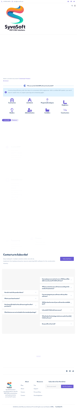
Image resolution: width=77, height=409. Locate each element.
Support (36, 389)
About (22, 389)
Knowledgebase (38, 395)
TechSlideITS (58, 407)
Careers (23, 392)
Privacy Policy (37, 392)
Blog (22, 385)
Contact (23, 395)
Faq (35, 385)
